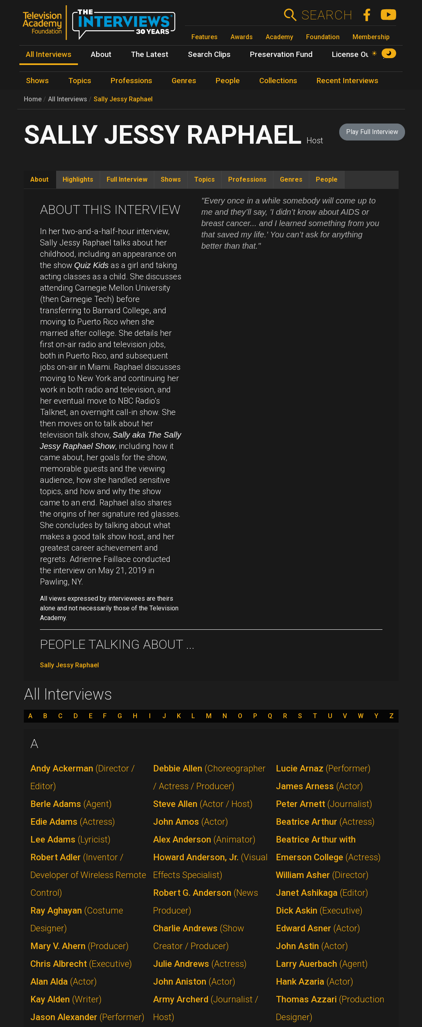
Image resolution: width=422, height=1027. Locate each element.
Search (327, 15)
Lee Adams (70, 839)
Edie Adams (72, 822)
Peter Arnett (324, 804)
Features (204, 37)
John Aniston (194, 982)
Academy (279, 37)
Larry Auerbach (322, 964)
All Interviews (67, 99)
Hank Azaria (314, 982)
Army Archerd (205, 1008)
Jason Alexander (87, 1017)
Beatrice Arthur (325, 822)
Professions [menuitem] (131, 80)
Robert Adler (88, 875)
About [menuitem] (101, 54)
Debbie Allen (209, 777)
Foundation (323, 37)
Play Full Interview (372, 132)
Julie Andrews (200, 964)
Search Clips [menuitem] (209, 54)
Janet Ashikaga (322, 893)
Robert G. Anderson (205, 902)
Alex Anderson (204, 839)
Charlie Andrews (198, 937)
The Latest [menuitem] (149, 54)
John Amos (190, 822)
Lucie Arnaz (323, 768)
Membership (371, 37)
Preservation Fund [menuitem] (281, 54)
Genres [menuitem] (184, 80)
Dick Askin (319, 910)
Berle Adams (71, 804)
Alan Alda (63, 982)
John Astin (312, 946)
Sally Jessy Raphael (123, 99)
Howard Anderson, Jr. (210, 866)
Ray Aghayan (76, 919)
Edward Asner (318, 928)
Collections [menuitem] (278, 80)
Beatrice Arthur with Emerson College (328, 848)
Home (33, 99)
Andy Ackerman (82, 777)
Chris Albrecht (81, 964)
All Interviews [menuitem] (48, 54)
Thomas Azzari (330, 1008)
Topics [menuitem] (79, 80)
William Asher (322, 875)
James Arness (319, 786)
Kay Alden (66, 999)
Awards (242, 37)
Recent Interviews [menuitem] (347, 80)
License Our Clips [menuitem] (361, 54)
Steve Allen (203, 804)
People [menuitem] (228, 80)
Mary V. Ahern (79, 946)
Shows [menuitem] (37, 80)
